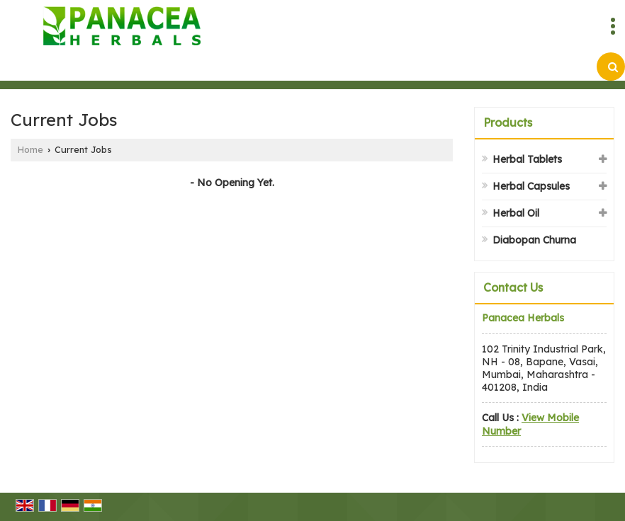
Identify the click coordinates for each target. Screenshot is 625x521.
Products (507, 122)
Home (30, 149)
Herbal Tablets (527, 159)
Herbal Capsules (531, 186)
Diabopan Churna (534, 240)
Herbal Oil (515, 213)
